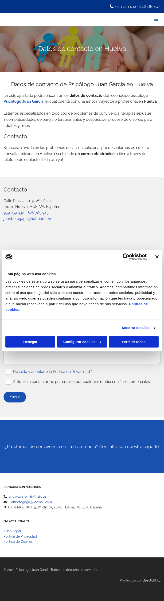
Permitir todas (133, 342)
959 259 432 (125, 6)
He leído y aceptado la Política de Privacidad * (52, 371)
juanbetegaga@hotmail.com (28, 218)
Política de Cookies (18, 541)
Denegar (30, 342)
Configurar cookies (82, 342)
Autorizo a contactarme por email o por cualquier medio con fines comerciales (81, 381)
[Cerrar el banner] (157, 256)
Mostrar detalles (136, 328)
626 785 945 (149, 6)
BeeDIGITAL (151, 580)
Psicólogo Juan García (23, 101)
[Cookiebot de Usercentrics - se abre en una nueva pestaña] (126, 256)
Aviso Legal (12, 531)
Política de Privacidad (20, 536)
